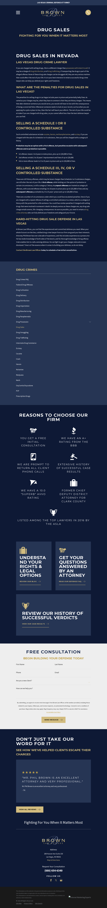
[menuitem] (53, 279)
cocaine (46, 134)
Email (57, 672)
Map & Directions (53, 860)
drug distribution (36, 71)
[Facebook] (51, 880)
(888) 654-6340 (53, 870)
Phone (18, 672)
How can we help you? (24, 688)
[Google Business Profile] (61, 880)
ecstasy (77, 134)
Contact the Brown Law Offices (28, 250)
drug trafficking (54, 71)
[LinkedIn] (46, 880)
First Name (20, 664)
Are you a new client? (24, 681)
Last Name (59, 664)
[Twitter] (56, 880)
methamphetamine (63, 134)
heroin (52, 134)
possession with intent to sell (77, 68)
